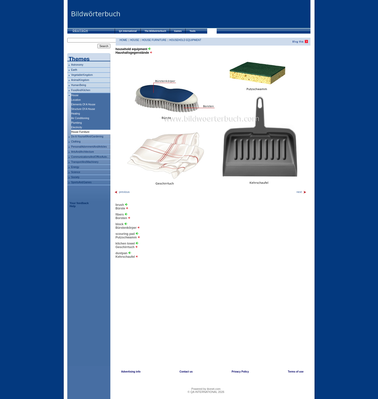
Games (178, 31)
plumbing (76, 122)
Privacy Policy (240, 371)
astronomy (77, 64)
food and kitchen (80, 90)
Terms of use (296, 371)
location (76, 99)
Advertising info (130, 371)
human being (78, 85)
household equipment (185, 40)
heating (75, 113)
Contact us (186, 371)
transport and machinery (84, 162)
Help (73, 206)
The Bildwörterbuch (155, 31)
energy (75, 167)
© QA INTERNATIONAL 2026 (206, 391)
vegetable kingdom (82, 75)
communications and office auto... (90, 156)
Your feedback (79, 203)
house (75, 95)
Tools (192, 31)
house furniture (154, 40)
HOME (123, 40)
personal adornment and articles (89, 146)
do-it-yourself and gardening (87, 136)
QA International (128, 31)
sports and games (81, 182)
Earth (74, 69)
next (301, 191)
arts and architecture (82, 151)
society (75, 177)
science (75, 172)
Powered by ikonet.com (205, 388)
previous (122, 191)
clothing (76, 141)
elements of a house (83, 104)
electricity (76, 127)
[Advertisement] (215, 14)
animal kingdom (80, 80)
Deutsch (80, 30)
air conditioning (80, 118)
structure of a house (83, 109)
